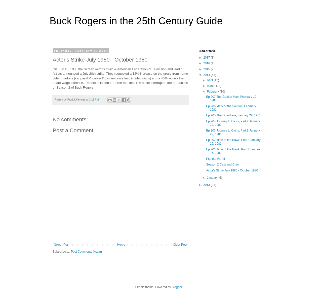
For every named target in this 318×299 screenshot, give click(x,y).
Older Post (180, 244)
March (211, 86)
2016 (207, 63)
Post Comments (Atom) (86, 251)
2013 (207, 185)
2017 (207, 57)
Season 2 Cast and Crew (222, 164)
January (212, 177)
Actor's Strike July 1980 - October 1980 (232, 170)
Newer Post (61, 244)
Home (121, 244)
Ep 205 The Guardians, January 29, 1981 (233, 115)
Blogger (177, 287)
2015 (207, 69)
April (210, 80)
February (213, 91)
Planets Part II (215, 159)
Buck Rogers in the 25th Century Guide (136, 20)
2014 (207, 75)
